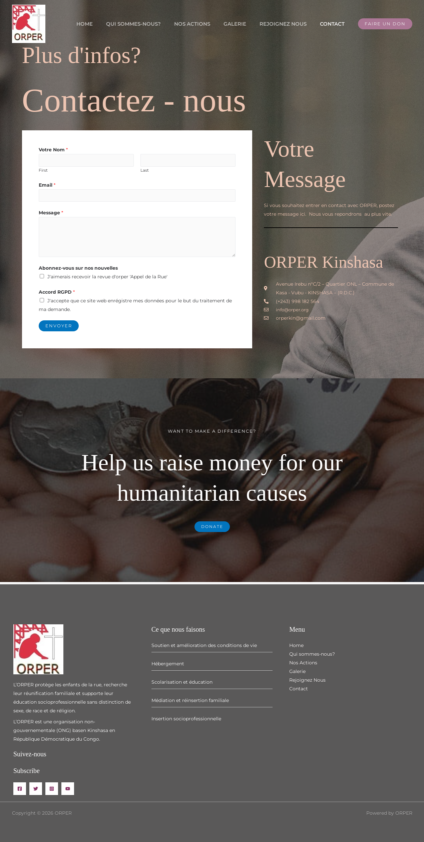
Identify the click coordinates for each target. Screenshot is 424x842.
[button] (385, 23)
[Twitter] (35, 788)
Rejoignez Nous (288, 24)
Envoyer (58, 328)
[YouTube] (67, 788)
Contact (334, 24)
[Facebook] (19, 788)
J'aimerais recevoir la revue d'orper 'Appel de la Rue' (107, 279)
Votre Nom (53, 150)
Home (103, 24)
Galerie (243, 24)
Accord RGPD (57, 294)
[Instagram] (51, 788)
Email (47, 186)
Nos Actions (204, 24)
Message (51, 215)
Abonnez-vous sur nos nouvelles (78, 270)
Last (144, 171)
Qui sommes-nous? (148, 24)
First (43, 171)
